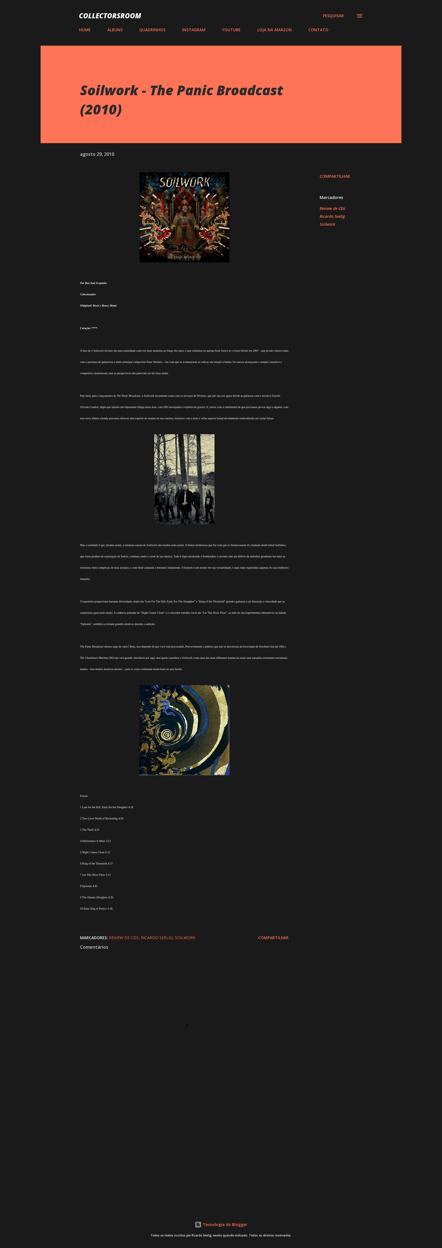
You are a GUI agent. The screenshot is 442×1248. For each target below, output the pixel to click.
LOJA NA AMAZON (274, 29)
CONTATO (318, 29)
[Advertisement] (175, 1135)
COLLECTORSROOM (110, 15)
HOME (85, 29)
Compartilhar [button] (335, 176)
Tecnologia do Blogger (221, 1224)
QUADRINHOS (152, 29)
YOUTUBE (231, 29)
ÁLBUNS (115, 29)
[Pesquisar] (333, 15)
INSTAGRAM (193, 29)
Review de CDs (332, 208)
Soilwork (327, 224)
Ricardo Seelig (332, 216)
